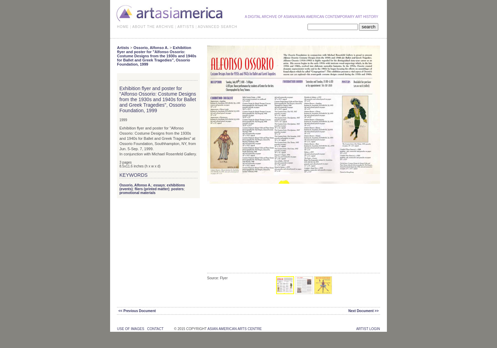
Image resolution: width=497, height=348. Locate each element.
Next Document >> (363, 311)
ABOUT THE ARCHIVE (153, 27)
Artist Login (368, 329)
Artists (123, 48)
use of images (130, 329)
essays (159, 185)
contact (155, 329)
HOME (123, 27)
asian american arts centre (234, 329)
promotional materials (137, 193)
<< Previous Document (137, 311)
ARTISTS (185, 27)
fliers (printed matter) (152, 189)
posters (177, 189)
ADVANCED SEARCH (217, 27)
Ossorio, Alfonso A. (150, 48)
